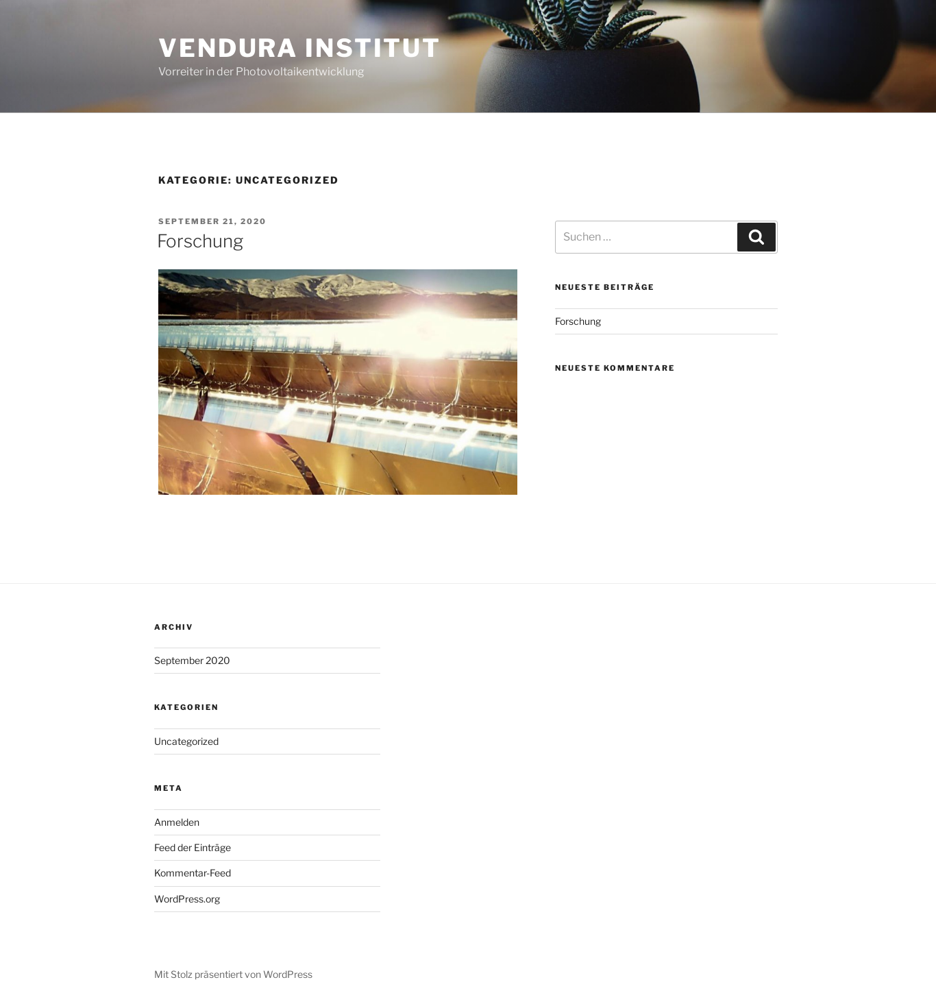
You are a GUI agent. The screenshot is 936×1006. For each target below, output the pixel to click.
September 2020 (192, 660)
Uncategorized (186, 741)
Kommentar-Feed (192, 873)
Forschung (200, 240)
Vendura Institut (299, 48)
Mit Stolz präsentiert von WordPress (233, 974)
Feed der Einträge (192, 847)
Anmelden (176, 822)
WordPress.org (187, 899)
